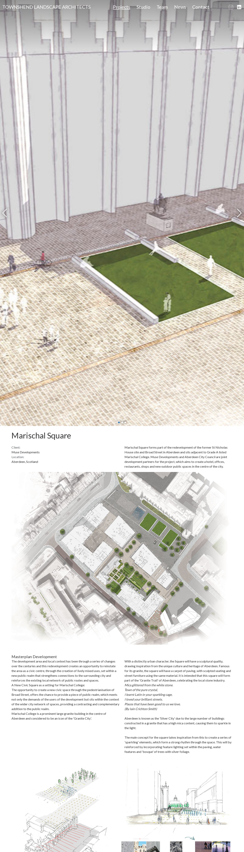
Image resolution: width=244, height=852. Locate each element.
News (180, 7)
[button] (4, 213)
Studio (143, 7)
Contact (200, 7)
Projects (121, 7)
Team (162, 7)
